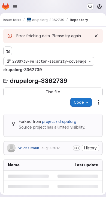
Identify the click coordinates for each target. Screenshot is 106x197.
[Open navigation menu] (15, 6)
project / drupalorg (59, 121)
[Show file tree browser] (7, 51)
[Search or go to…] (90, 6)
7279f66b (28, 148)
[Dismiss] (96, 36)
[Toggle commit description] (76, 148)
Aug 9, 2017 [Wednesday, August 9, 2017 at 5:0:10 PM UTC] (50, 148)
